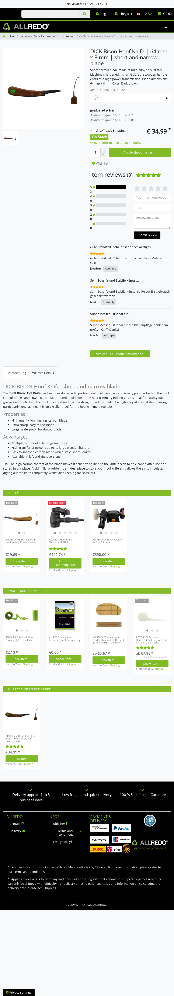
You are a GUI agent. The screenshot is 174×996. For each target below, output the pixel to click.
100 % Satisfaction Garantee (143, 794)
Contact (17, 824)
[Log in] (102, 14)
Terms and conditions (69, 833)
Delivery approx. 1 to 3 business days (31, 797)
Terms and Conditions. (29, 872)
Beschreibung (16, 373)
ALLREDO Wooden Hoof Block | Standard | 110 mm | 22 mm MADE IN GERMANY (108, 640)
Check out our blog (9, 10)
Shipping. (50, 888)
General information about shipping (116, 143)
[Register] (123, 14)
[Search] (84, 14)
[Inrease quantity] (102, 150)
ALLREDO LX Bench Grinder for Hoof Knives (107, 541)
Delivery (17, 831)
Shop (12, 36)
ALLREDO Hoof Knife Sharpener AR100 (60, 541)
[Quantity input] (95, 152)
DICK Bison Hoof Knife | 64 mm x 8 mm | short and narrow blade (20, 739)
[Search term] (50, 14)
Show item (24, 561)
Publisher (59, 824)
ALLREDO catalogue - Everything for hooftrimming (64, 638)
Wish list (100, 163)
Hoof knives (66, 36)
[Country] (138, 14)
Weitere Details (43, 373)
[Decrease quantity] (102, 154)
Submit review (147, 235)
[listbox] (21, 517)
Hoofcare (24, 36)
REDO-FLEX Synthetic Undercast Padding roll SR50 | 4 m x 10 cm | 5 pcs (151, 640)
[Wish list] (149, 14)
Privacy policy (62, 842)
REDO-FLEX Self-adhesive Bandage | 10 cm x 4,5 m (19, 638)
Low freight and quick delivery (87, 794)
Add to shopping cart (145, 152)
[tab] (16, 372)
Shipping (119, 130)
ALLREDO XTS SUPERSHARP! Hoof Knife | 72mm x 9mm (21, 541)
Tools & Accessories (44, 36)
